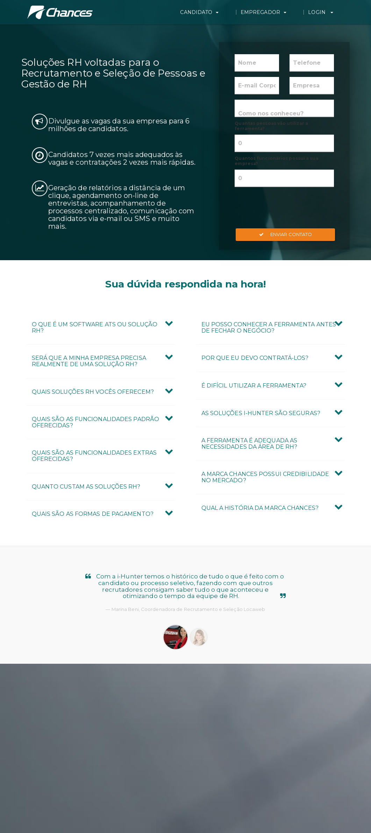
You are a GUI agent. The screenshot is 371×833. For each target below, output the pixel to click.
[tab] (101, 327)
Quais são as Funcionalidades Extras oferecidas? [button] (94, 455)
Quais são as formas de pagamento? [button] (93, 514)
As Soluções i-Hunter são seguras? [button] (260, 413)
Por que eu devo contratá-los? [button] (255, 358)
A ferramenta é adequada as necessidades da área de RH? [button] (249, 443)
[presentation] (288, 207)
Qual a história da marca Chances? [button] (260, 508)
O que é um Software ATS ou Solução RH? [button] (94, 327)
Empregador (286, 12)
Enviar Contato (285, 234)
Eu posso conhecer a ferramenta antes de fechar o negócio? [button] (268, 327)
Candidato (233, 12)
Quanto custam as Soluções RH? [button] (86, 486)
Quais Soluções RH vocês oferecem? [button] (93, 392)
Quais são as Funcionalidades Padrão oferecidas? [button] (95, 422)
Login (332, 12)
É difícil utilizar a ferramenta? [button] (253, 385)
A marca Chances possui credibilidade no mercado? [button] (265, 477)
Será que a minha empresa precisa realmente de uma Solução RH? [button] (89, 361)
